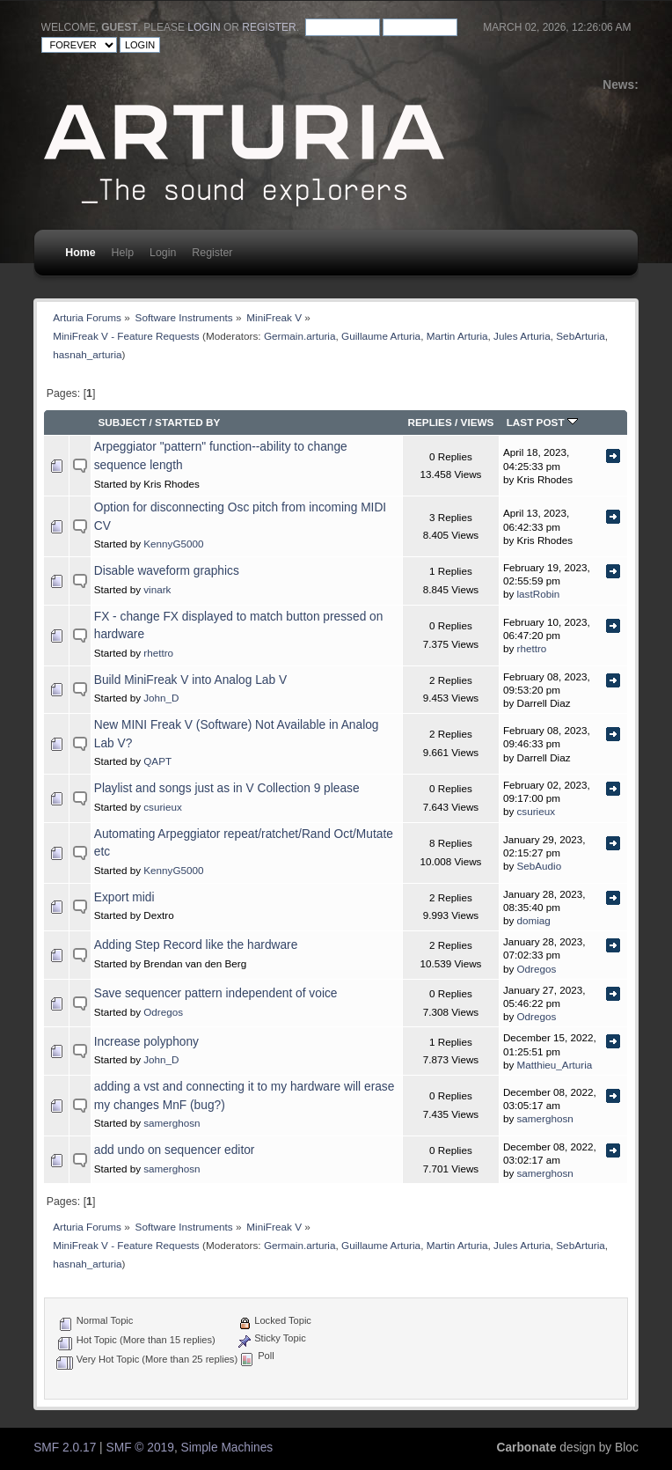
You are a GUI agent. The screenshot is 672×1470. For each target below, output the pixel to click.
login (203, 27)
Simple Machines (227, 1447)
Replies (429, 422)
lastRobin (538, 593)
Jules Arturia (522, 336)
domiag (534, 920)
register (269, 27)
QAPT (157, 761)
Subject (122, 422)
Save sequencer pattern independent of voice (216, 993)
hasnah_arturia (87, 354)
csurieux (162, 806)
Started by (187, 422)
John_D (161, 697)
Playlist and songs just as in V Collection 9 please (227, 788)
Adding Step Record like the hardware (196, 945)
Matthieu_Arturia (555, 1064)
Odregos (537, 968)
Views (477, 422)
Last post (542, 422)
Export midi (124, 897)
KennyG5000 (173, 543)
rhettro (158, 652)
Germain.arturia (300, 336)
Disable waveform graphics (166, 570)
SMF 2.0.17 (64, 1447)
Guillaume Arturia (380, 336)
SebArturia (580, 336)
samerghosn (171, 1122)
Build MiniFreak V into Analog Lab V (190, 680)
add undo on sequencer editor (174, 1150)
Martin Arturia (457, 336)
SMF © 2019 (140, 1447)
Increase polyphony (146, 1041)
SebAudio (539, 865)
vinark (157, 589)
